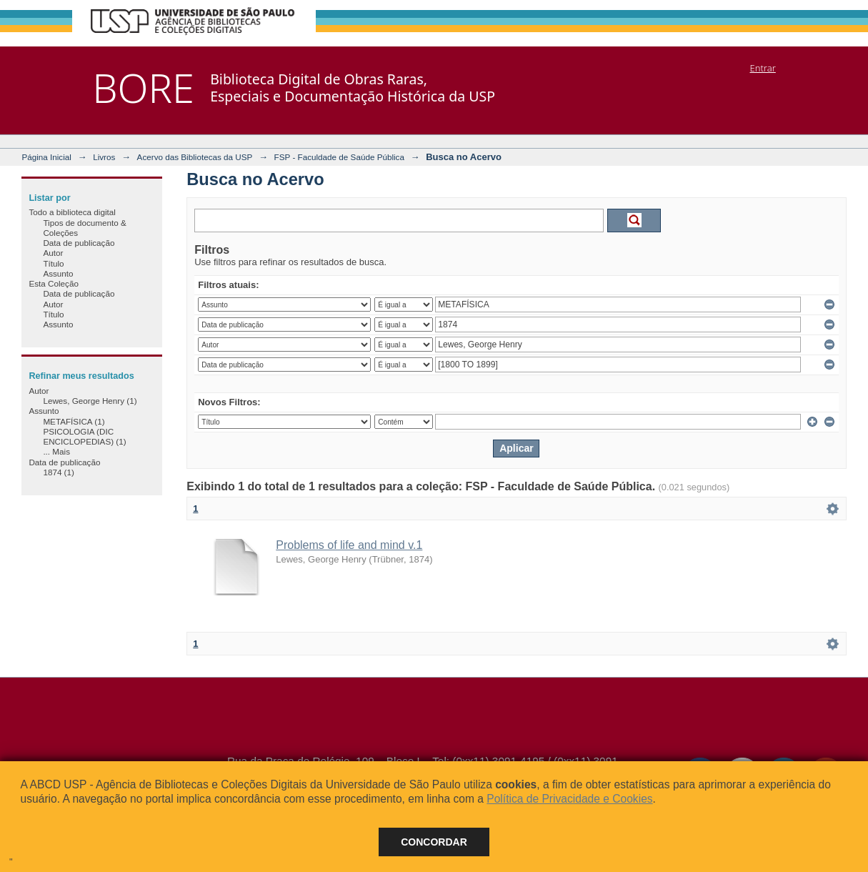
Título (53, 263)
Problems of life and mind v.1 (349, 545)
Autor (53, 252)
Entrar (763, 67)
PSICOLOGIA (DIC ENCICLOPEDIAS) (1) (84, 436)
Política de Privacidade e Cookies (569, 799)
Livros (104, 157)
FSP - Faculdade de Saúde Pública (339, 157)
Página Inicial (46, 157)
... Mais (56, 451)
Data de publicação (78, 242)
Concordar (434, 842)
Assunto (58, 273)
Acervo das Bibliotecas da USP (195, 157)
